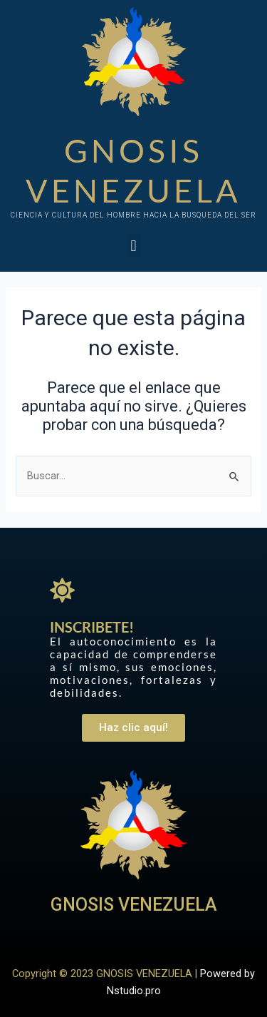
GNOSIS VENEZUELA (134, 904)
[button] (133, 245)
